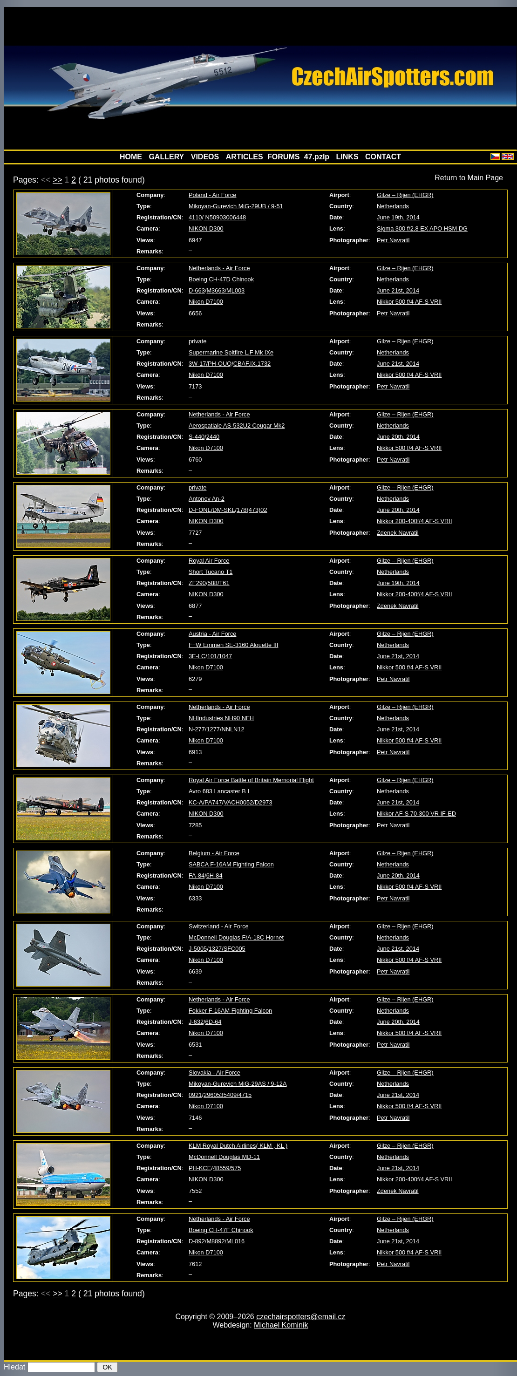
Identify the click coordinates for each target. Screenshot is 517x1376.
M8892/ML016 (225, 1241)
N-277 (197, 729)
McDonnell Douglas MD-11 (224, 1156)
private (197, 341)
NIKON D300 (206, 228)
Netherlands (393, 206)
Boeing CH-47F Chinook (221, 1229)
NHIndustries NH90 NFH (221, 718)
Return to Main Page (469, 178)
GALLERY (166, 157)
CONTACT (383, 157)
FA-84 (196, 875)
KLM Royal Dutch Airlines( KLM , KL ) (238, 1145)
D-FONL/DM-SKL (212, 509)
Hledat (14, 1367)
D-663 (197, 290)
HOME (131, 157)
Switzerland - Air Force (219, 926)
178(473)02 (252, 509)
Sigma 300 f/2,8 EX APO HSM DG (422, 228)
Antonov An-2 (206, 498)
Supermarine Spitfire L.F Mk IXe (231, 352)
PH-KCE (200, 1168)
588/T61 (219, 582)
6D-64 (213, 1021)
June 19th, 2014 (398, 217)
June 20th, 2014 (398, 436)
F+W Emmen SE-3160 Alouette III (233, 644)
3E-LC (197, 656)
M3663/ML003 (225, 290)
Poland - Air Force (212, 194)
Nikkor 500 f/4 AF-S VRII (409, 301)
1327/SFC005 (227, 948)
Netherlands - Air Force (219, 268)
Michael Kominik (281, 1325)
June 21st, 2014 (398, 290)
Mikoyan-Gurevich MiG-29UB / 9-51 (236, 206)
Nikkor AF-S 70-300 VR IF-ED (416, 813)
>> (57, 179)
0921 (195, 1094)
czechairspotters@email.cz (300, 1317)
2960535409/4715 (228, 1094)
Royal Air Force (209, 560)
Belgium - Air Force (214, 853)
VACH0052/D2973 (248, 802)
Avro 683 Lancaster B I (219, 791)
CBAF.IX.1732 (252, 363)
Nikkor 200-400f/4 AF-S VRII (414, 521)
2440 (212, 436)
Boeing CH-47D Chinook (221, 279)
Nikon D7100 (206, 301)
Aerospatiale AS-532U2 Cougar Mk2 (237, 425)
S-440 (196, 436)
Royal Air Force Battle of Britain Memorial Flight (251, 780)
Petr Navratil (393, 240)
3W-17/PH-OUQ (210, 363)
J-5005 (198, 948)
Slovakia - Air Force (214, 1072)
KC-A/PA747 (205, 802)
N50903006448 (225, 217)
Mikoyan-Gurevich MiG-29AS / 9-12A (238, 1083)
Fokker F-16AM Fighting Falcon (230, 1010)
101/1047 (219, 656)
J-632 (196, 1021)
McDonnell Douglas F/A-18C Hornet (236, 937)
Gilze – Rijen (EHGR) (405, 194)
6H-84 (214, 875)
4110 (195, 217)
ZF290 (197, 582)
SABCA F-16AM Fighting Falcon (231, 864)
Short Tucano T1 (210, 571)
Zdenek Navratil (398, 532)
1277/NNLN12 (225, 729)
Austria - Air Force (212, 633)
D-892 (197, 1241)
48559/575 (227, 1168)
